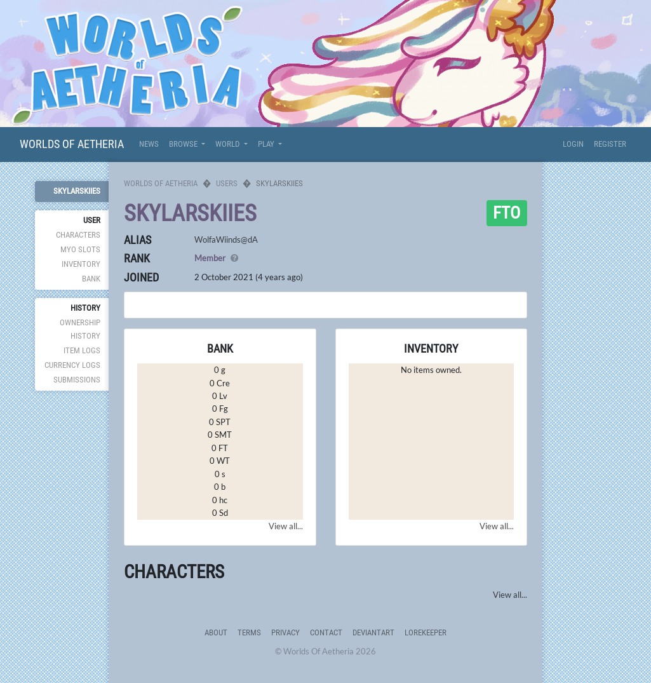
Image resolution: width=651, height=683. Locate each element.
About (216, 632)
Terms (249, 632)
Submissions (76, 379)
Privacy (285, 632)
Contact (326, 632)
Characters (78, 235)
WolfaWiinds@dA (226, 239)
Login (573, 144)
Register (610, 144)
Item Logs (82, 350)
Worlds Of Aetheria (72, 144)
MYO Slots (80, 249)
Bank (91, 278)
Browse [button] (184, 144)
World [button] (228, 144)
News (149, 144)
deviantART (373, 632)
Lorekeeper (425, 632)
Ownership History (80, 329)
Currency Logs (72, 365)
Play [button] (267, 144)
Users (227, 183)
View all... (286, 526)
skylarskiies (76, 191)
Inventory (81, 264)
